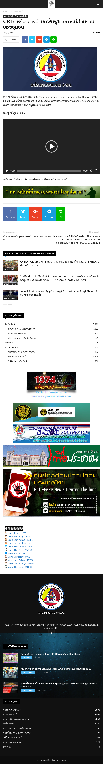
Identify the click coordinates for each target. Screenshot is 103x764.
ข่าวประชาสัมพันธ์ (10, 284)
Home (5, 11)
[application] (51, 146)
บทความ (9, 342)
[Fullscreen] (95, 170)
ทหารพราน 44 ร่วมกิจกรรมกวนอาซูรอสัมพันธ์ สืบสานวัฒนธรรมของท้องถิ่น (56, 668)
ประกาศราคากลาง (17, 333)
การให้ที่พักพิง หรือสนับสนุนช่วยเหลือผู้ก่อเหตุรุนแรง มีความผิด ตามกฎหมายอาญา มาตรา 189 (59, 685)
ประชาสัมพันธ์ (17, 11)
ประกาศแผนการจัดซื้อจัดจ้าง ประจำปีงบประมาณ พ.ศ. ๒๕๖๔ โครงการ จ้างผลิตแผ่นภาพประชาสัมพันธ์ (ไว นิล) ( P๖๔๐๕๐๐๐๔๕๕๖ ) (76, 240)
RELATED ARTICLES (15, 253)
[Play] (7, 170)
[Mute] (91, 170)
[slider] (49, 171)
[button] (98, 4)
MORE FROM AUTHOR (42, 253)
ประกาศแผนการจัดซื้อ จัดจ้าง (22, 338)
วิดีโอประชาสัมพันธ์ (21, 16)
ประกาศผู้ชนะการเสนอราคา (21, 328)
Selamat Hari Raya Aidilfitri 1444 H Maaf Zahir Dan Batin (50, 654)
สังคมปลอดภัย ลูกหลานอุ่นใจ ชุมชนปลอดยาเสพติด (27, 238)
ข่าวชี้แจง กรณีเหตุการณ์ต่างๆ (22, 351)
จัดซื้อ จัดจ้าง (11, 324)
